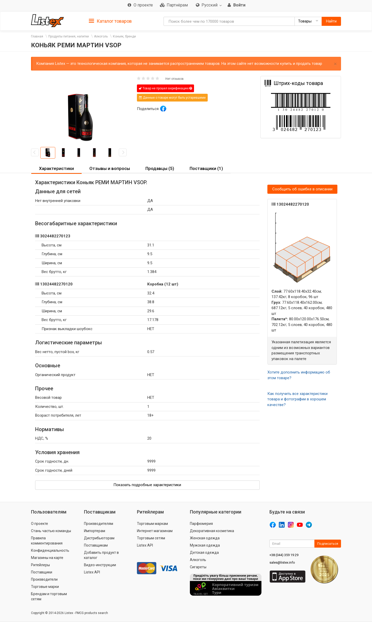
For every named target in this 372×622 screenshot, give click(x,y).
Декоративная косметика (212, 531)
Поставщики (41, 572)
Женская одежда (205, 538)
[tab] (110, 21)
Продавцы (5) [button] (159, 168)
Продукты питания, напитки (68, 36)
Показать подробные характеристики (147, 485)
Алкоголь (101, 36)
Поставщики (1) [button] (206, 168)
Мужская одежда (205, 545)
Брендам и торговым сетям (49, 596)
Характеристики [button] (56, 168)
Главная (37, 36)
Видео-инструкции (100, 565)
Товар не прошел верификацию (165, 88)
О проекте (39, 524)
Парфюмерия (201, 524)
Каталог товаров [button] (110, 21)
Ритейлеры (40, 565)
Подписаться (327, 544)
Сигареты (198, 567)
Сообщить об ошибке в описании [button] (302, 189)
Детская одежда (204, 552)
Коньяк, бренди (124, 36)
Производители (44, 579)
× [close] (335, 64)
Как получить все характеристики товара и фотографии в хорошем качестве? (297, 399)
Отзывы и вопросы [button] (109, 168)
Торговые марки (45, 587)
